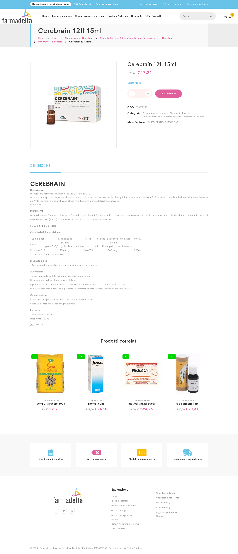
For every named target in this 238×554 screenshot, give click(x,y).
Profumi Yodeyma (118, 16)
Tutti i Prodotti (153, 16)
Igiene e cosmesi (62, 16)
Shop (54, 38)
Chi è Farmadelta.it (82, 4)
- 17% (81, 356)
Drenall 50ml (96, 403)
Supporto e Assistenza (107, 4)
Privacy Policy (163, 502)
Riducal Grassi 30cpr (141, 403)
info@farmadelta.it (199, 4)
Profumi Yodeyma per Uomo (125, 523)
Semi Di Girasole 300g (50, 403)
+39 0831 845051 (151, 4)
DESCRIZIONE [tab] (40, 165)
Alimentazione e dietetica (90, 16)
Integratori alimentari (50, 41)
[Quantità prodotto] (139, 93)
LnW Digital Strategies (133, 548)
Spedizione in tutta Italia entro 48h (50, 4)
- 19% (172, 356)
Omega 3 (136, 16)
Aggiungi (168, 93)
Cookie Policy (163, 507)
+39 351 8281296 (174, 4)
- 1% (34, 356)
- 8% (125, 356)
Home (45, 16)
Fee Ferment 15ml (187, 403)
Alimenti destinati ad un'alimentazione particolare (127, 38)
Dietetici (167, 38)
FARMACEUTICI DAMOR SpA (163, 122)
